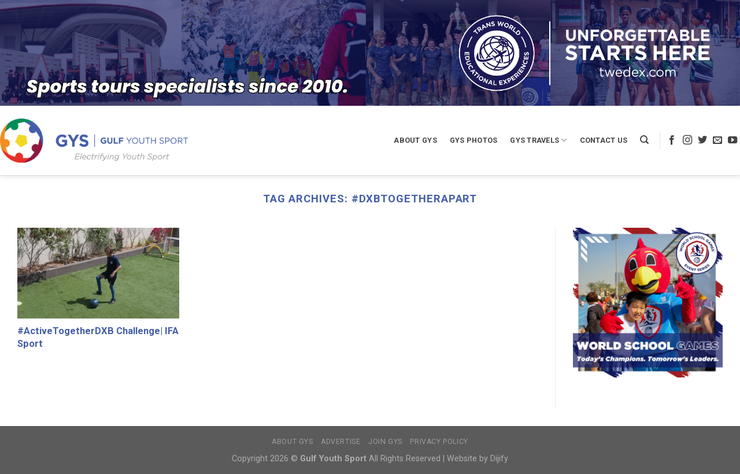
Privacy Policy (439, 442)
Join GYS (385, 442)
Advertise (341, 442)
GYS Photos (474, 140)
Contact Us (604, 140)
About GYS (415, 140)
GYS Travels (538, 140)
